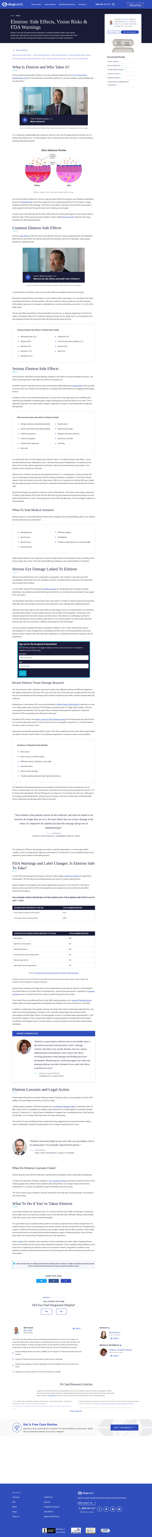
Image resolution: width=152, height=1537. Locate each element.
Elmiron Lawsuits (113, 61)
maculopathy (77, 386)
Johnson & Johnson (114, 73)
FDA (14, 1502)
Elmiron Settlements (114, 65)
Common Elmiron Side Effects (41, 55)
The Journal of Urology (58, 1181)
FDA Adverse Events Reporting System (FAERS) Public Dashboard (56, 973)
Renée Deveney (114, 1332)
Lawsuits (15, 1497)
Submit (23, 673)
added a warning (50, 589)
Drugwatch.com (13, 4)
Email (21, 662)
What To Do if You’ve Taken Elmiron (78, 58)
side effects (24, 236)
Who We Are (82, 4)
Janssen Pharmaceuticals (115, 69)
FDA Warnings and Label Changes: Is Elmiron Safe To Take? (28, 58)
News (14, 1507)
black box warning (72, 876)
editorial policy (52, 1395)
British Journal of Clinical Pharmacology (50, 719)
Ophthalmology (27, 202)
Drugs (14, 1512)
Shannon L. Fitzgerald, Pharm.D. (120, 1350)
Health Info (48, 1497)
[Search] (112, 4)
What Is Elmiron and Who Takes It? (22, 55)
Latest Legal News (50, 4)
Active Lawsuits (36, 4)
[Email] (76, 1329)
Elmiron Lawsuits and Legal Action (56, 58)
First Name (23, 654)
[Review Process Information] (120, 1345)
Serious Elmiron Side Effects (59, 55)
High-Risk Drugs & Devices (67, 4)
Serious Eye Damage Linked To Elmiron (80, 55)
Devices (47, 1502)
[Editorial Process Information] (109, 1327)
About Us (15, 1516)
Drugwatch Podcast (51, 1507)
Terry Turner (125, 19)
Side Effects (48, 1512)
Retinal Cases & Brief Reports (68, 704)
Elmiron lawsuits (67, 217)
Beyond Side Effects (52, 1516)
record (20, 1241)
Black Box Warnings (114, 78)
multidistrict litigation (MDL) (65, 1107)
